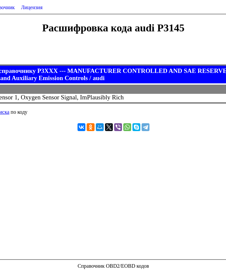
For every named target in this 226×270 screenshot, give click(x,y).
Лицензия (32, 7)
